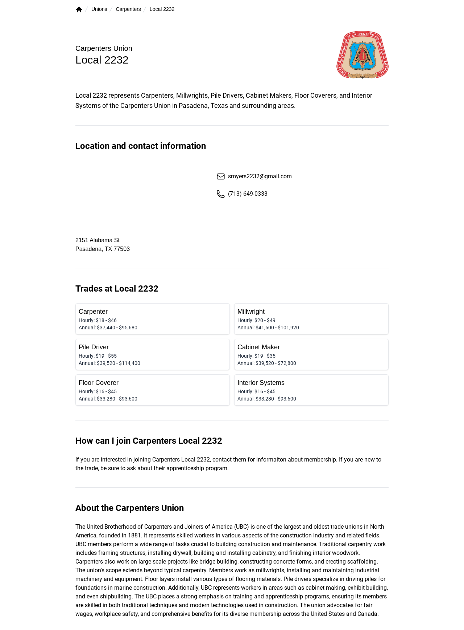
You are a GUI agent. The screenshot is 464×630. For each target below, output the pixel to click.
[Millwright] (311, 319)
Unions (99, 9)
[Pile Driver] (152, 354)
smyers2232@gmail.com (254, 176)
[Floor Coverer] (152, 390)
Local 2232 (162, 9)
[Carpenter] (152, 319)
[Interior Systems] (311, 390)
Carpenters (128, 9)
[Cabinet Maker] (311, 354)
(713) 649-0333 (242, 194)
